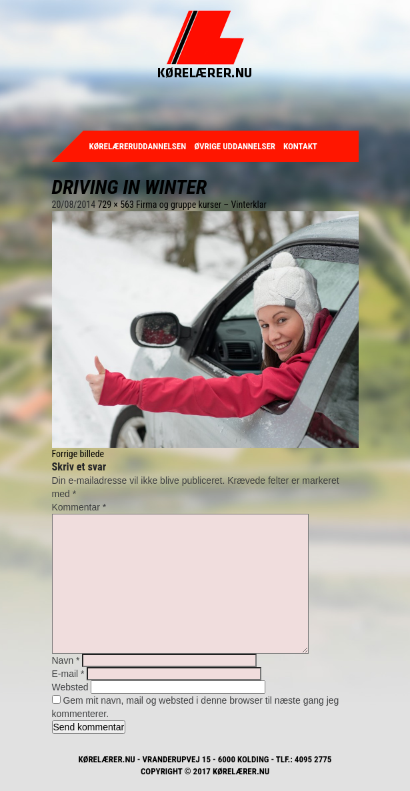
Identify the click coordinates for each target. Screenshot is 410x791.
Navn (66, 660)
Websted (70, 687)
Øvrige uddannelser (234, 146)
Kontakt (300, 146)
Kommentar (79, 507)
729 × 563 (115, 204)
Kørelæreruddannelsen (138, 146)
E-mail (68, 673)
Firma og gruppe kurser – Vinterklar (201, 204)
